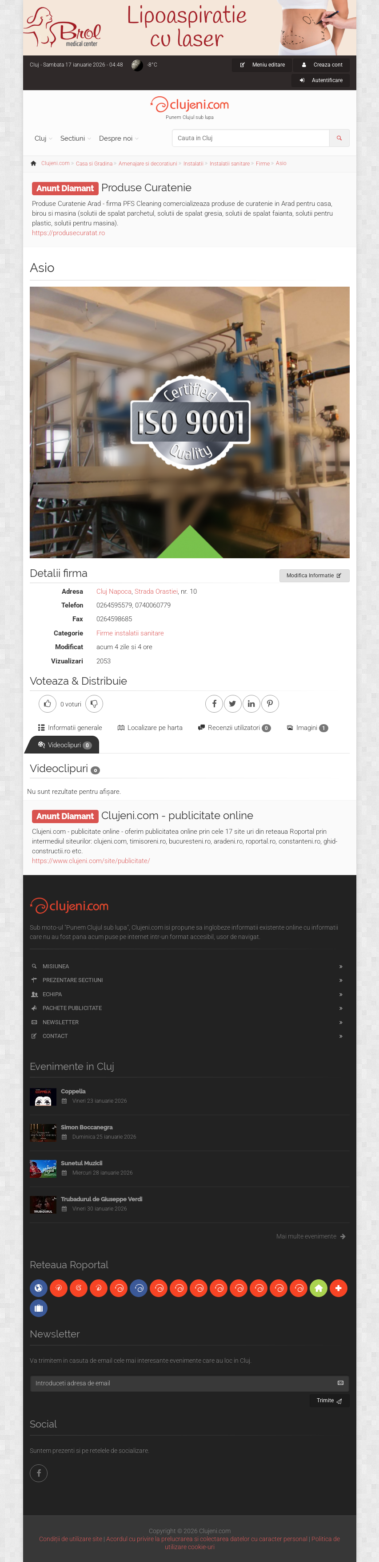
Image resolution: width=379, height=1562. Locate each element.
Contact (49, 1036)
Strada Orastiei (156, 592)
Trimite (330, 1399)
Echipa (46, 994)
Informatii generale (69, 728)
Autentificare (321, 80)
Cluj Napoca (114, 592)
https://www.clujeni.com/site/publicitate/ (91, 861)
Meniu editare (262, 65)
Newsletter (54, 1022)
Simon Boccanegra (86, 1127)
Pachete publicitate (66, 1008)
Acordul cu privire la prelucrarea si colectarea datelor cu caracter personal (206, 1538)
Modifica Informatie (315, 574)
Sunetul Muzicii (81, 1163)
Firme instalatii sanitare (130, 633)
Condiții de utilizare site (70, 1538)
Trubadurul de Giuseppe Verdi (101, 1199)
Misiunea (49, 966)
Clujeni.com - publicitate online (177, 815)
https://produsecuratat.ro (68, 233)
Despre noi (115, 138)
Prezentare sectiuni (66, 980)
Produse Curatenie (146, 187)
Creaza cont (321, 65)
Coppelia (73, 1091)
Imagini (306, 728)
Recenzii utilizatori (234, 728)
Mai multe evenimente (313, 1236)
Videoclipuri (64, 745)
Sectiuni (72, 138)
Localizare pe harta (149, 728)
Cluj (40, 138)
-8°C (152, 65)
